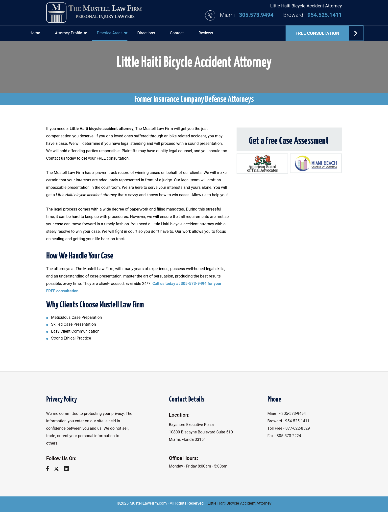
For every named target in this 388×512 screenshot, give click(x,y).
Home (34, 33)
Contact (177, 33)
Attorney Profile (71, 33)
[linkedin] (68, 469)
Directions (146, 33)
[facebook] (49, 469)
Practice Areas (112, 33)
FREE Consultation (329, 33)
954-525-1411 (297, 421)
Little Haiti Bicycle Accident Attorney (239, 503)
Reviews (205, 33)
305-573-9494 (293, 413)
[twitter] (58, 469)
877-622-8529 (297, 428)
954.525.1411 (325, 15)
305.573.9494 (257, 15)
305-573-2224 (289, 435)
